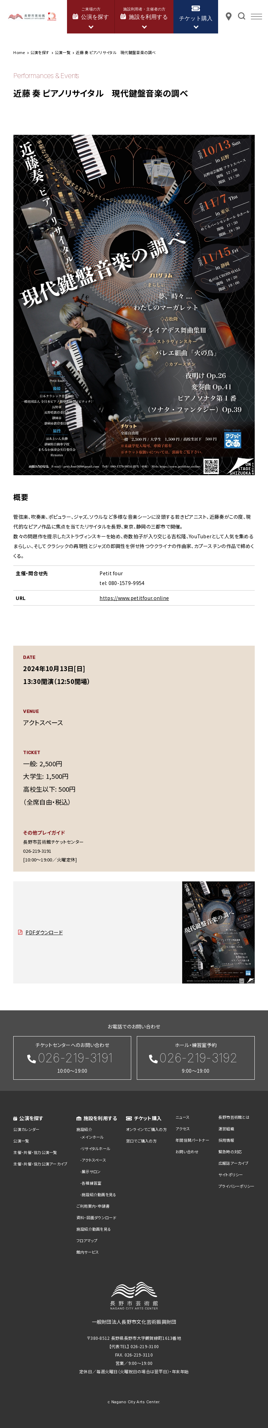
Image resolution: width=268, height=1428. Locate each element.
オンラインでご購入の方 (146, 1129)
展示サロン (91, 1171)
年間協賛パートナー (193, 1140)
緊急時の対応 (230, 1151)
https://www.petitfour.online (134, 597)
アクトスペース (94, 1160)
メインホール (93, 1137)
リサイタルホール (96, 1148)
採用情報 (226, 1140)
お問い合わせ (187, 1151)
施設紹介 (84, 1129)
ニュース (182, 1117)
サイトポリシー (230, 1174)
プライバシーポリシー (236, 1186)
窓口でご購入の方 (141, 1141)
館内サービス (87, 1252)
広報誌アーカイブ (233, 1163)
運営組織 (226, 1128)
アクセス (183, 1128)
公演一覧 (21, 1141)
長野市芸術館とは (234, 1117)
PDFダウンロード (44, 932)
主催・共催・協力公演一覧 (35, 1152)
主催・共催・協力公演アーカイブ (40, 1164)
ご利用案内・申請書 (93, 1206)
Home (19, 52)
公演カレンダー (26, 1129)
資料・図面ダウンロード (96, 1217)
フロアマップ (87, 1240)
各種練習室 (91, 1183)
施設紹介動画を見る (99, 1194)
